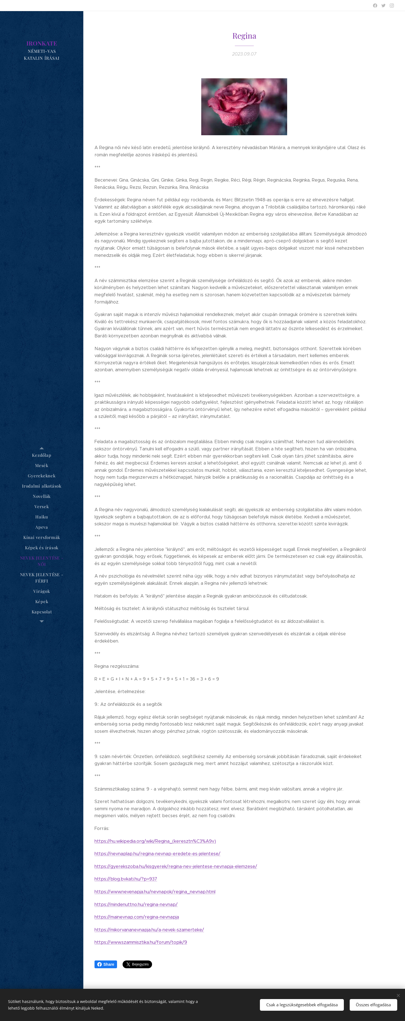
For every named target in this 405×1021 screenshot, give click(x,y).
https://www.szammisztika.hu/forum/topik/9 (141, 942)
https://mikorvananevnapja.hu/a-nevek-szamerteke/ (149, 929)
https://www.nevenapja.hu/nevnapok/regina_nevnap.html (155, 891)
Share (105, 964)
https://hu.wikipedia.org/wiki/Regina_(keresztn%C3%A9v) (155, 841)
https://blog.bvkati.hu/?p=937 (126, 879)
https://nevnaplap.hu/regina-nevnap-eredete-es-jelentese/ (157, 853)
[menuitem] (42, 455)
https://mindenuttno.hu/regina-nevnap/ (136, 904)
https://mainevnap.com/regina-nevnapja (137, 917)
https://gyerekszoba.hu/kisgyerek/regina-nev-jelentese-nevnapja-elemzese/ (176, 866)
